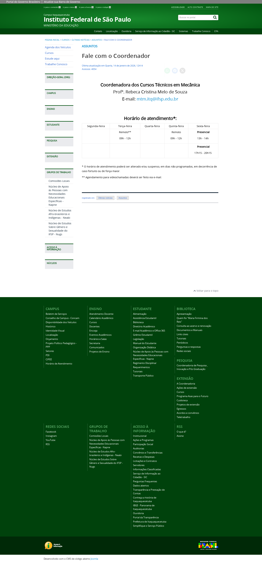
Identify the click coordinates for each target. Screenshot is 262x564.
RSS (48, 444)
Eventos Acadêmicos (100, 334)
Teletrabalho (183, 417)
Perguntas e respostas (189, 346)
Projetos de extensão (188, 404)
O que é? (181, 431)
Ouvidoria (126, 31)
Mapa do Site (212, 7)
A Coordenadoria (186, 383)
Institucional (139, 435)
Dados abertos (141, 485)
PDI (47, 355)
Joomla (94, 558)
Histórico (50, 326)
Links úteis (182, 334)
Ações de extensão (187, 387)
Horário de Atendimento (59, 363)
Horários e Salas (98, 339)
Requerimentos (141, 367)
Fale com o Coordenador (116, 56)
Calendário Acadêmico (101, 318)
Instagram (51, 435)
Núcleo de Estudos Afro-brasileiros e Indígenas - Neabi (60, 214)
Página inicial (52, 40)
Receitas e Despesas (143, 456)
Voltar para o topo (205, 290)
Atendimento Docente (101, 313)
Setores (50, 351)
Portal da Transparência (146, 517)
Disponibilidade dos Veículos (61, 322)
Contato (98, 31)
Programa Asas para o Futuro (192, 396)
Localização (112, 31)
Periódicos (182, 342)
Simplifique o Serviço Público (148, 525)
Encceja (93, 330)
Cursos (66, 40)
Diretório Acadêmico (144, 326)
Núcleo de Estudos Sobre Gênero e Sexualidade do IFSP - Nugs (60, 229)
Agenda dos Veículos (58, 47)
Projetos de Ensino (99, 351)
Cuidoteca (182, 400)
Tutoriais (137, 371)
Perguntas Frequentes (145, 481)
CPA (216, 31)
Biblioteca (138, 322)
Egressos (181, 408)
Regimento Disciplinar (144, 363)
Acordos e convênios (188, 413)
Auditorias (138, 448)
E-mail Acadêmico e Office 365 (149, 330)
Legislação (138, 339)
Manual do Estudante (144, 343)
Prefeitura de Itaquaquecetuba (149, 521)
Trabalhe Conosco (201, 31)
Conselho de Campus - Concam (62, 318)
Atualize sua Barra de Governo (62, 1)
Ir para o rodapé (103, 7)
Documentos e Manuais (189, 330)
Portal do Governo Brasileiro (23, 1)
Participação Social (143, 444)
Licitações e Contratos (145, 461)
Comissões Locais (59, 181)
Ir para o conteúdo (52, 7)
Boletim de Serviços (56, 313)
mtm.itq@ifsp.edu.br (157, 99)
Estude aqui (52, 58)
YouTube (50, 440)
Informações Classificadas (147, 469)
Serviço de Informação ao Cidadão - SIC (155, 31)
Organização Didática (144, 347)
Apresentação (184, 313)
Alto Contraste (195, 7)
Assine (180, 435)
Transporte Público (143, 375)
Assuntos (97, 40)
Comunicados (96, 347)
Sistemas (183, 31)
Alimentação (139, 313)
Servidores (138, 465)
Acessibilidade (178, 7)
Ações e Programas (143, 440)
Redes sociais (184, 351)
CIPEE (49, 359)
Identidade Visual (55, 330)
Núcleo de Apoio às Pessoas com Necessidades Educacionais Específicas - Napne (59, 195)
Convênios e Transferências (147, 452)
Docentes (94, 326)
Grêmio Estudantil (142, 334)
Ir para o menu (70, 7)
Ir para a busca (86, 7)
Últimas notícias (81, 40)
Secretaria (94, 343)
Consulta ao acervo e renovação (194, 326)
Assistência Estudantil (144, 318)
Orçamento (52, 339)
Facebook (51, 431)
